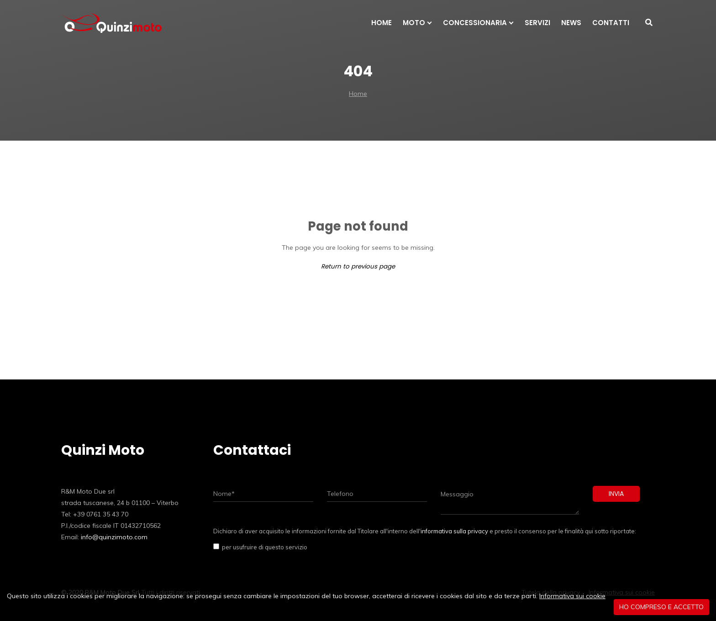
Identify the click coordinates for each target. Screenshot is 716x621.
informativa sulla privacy (454, 531)
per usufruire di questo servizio (263, 547)
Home (358, 93)
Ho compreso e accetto (661, 607)
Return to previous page (358, 266)
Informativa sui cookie (572, 596)
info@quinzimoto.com (114, 537)
